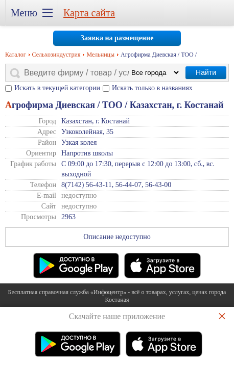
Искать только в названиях (152, 88)
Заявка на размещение (117, 38)
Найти (206, 72)
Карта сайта (89, 12)
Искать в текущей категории (57, 88)
